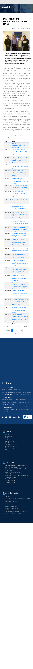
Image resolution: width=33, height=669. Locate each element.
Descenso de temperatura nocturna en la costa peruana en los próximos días (19, 229)
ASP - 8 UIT (8, 496)
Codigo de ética (9, 444)
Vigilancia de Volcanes (10, 477)
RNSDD (7, 510)
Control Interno (9, 443)
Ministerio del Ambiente (11, 501)
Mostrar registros (17, 135)
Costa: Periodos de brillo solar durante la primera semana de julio (19, 187)
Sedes (6, 439)
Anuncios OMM (9, 505)
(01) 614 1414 (15, 391)
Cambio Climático (9, 479)
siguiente (16, 333)
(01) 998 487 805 (26, 392)
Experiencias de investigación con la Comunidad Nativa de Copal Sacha (19, 235)
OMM (6, 503)
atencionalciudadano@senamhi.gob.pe (17, 396)
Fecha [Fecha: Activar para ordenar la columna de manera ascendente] (6, 141)
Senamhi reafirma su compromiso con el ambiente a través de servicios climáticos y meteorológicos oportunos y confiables (20, 318)
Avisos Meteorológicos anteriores (13, 472)
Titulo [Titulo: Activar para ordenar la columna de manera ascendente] (13, 141)
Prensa (6, 449)
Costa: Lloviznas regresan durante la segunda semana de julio (20, 166)
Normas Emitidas (9, 441)
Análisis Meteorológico (10, 470)
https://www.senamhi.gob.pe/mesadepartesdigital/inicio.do (17, 406)
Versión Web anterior (10, 482)
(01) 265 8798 (17, 394)
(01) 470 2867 (17, 392)
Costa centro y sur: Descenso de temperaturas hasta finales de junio (19, 200)
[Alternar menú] (3, 2)
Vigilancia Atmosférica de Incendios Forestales (17, 475)
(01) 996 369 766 (26, 394)
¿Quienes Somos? (9, 434)
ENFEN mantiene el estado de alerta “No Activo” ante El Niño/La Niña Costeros (19, 256)
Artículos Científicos (10, 474)
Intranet (7, 451)
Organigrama (8, 436)
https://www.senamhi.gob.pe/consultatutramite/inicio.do (17, 409)
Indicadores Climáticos (10, 480)
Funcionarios (8, 438)
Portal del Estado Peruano (11, 506)
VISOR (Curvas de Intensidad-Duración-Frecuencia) (18, 469)
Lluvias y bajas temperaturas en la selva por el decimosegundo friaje (20, 250)
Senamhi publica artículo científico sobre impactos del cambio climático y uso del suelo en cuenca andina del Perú (19, 243)
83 (26, 330)
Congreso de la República (11, 508)
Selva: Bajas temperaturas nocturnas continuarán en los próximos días (19, 145)
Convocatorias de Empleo (11, 446)
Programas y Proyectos (11, 448)
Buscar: (16, 138)
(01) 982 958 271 (6, 411)
